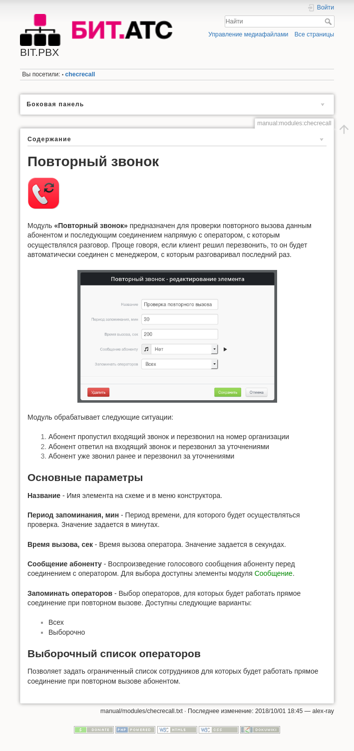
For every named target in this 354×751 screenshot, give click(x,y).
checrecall (80, 74)
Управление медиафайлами (248, 34)
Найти (329, 21)
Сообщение (274, 573)
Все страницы (314, 34)
